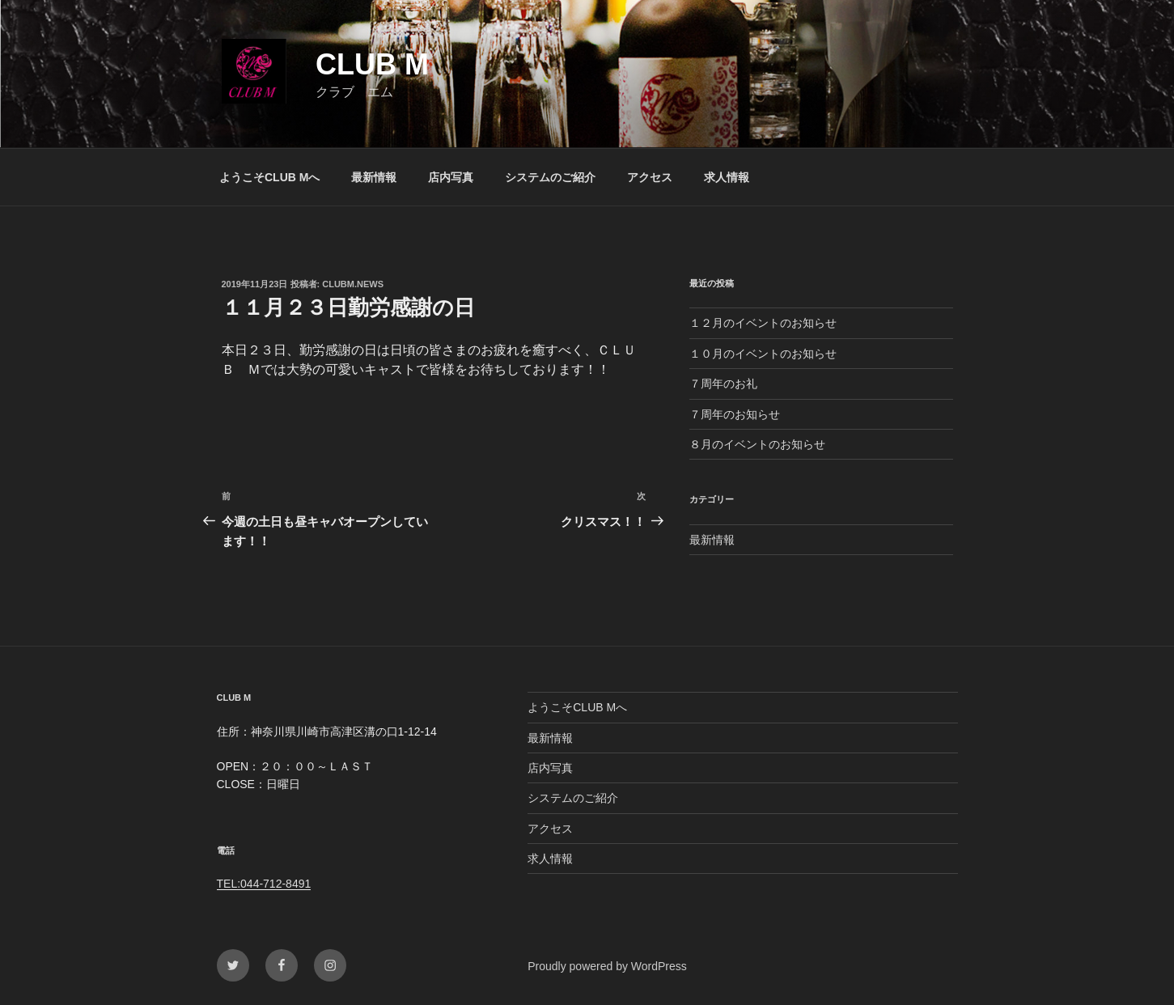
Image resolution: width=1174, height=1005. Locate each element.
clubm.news (353, 284)
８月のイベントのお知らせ (757, 444)
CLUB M (372, 64)
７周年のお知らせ (734, 414)
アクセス (649, 177)
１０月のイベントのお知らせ (763, 353)
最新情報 (373, 177)
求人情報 (726, 177)
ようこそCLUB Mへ (269, 177)
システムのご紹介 (550, 177)
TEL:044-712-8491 (264, 883)
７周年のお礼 (723, 383)
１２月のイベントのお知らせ (763, 322)
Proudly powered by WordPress (607, 966)
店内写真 (450, 177)
